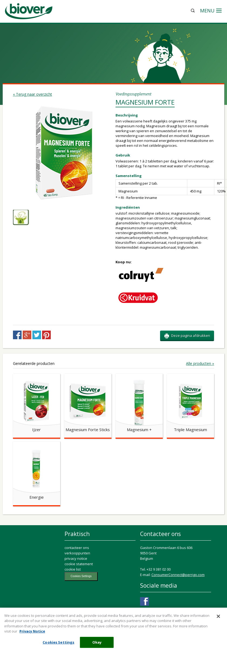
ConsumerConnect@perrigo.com (178, 574)
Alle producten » (200, 363)
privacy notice (76, 558)
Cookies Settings (81, 576)
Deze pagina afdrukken (187, 335)
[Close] (218, 619)
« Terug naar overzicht (32, 94)
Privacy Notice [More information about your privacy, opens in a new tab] (32, 633)
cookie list (73, 569)
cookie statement (79, 563)
